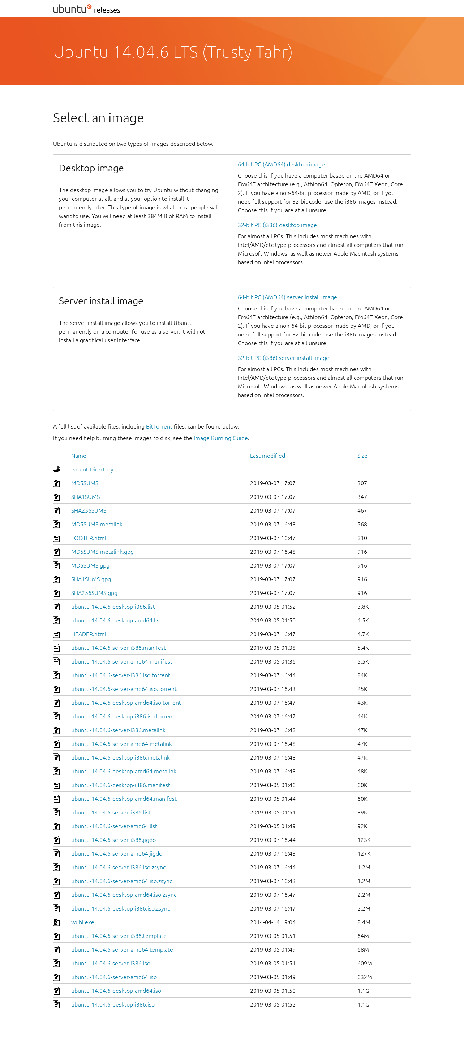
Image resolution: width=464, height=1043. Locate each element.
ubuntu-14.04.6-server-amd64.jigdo (116, 853)
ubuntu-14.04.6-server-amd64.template (122, 949)
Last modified (267, 455)
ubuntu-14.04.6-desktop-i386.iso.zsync (120, 908)
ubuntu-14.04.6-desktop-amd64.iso (116, 990)
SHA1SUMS (85, 497)
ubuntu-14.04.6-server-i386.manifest (118, 647)
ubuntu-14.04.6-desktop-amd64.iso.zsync (123, 894)
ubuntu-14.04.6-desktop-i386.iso (113, 1004)
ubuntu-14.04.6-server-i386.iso (110, 963)
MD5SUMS (84, 483)
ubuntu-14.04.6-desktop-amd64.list (116, 620)
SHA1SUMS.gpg (91, 579)
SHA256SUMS (88, 510)
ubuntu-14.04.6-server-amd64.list (114, 826)
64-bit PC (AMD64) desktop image (281, 164)
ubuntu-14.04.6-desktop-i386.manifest (120, 785)
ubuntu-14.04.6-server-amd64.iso (114, 977)
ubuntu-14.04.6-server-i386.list (111, 812)
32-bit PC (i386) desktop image (277, 225)
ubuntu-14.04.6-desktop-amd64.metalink (123, 771)
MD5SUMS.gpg (90, 565)
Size (362, 455)
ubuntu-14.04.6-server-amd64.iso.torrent (124, 689)
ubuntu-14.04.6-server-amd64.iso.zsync (121, 881)
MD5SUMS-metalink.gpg (102, 551)
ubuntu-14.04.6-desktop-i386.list (113, 606)
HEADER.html (88, 634)
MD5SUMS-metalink (97, 524)
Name (78, 455)
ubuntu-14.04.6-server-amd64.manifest (121, 661)
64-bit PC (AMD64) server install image (287, 297)
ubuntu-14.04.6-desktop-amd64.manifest (124, 798)
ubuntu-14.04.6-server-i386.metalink (118, 730)
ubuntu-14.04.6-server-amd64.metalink (121, 743)
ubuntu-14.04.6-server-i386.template (119, 936)
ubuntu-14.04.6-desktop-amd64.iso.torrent (126, 702)
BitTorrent (159, 426)
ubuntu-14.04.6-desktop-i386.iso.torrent (123, 716)
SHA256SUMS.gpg (94, 593)
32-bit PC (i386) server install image (283, 358)
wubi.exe (82, 922)
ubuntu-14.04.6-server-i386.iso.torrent (120, 675)
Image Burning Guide (221, 438)
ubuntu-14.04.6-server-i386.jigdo (113, 839)
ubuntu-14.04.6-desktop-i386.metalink (120, 757)
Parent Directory (92, 469)
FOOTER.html (88, 538)
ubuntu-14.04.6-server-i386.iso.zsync (118, 867)
